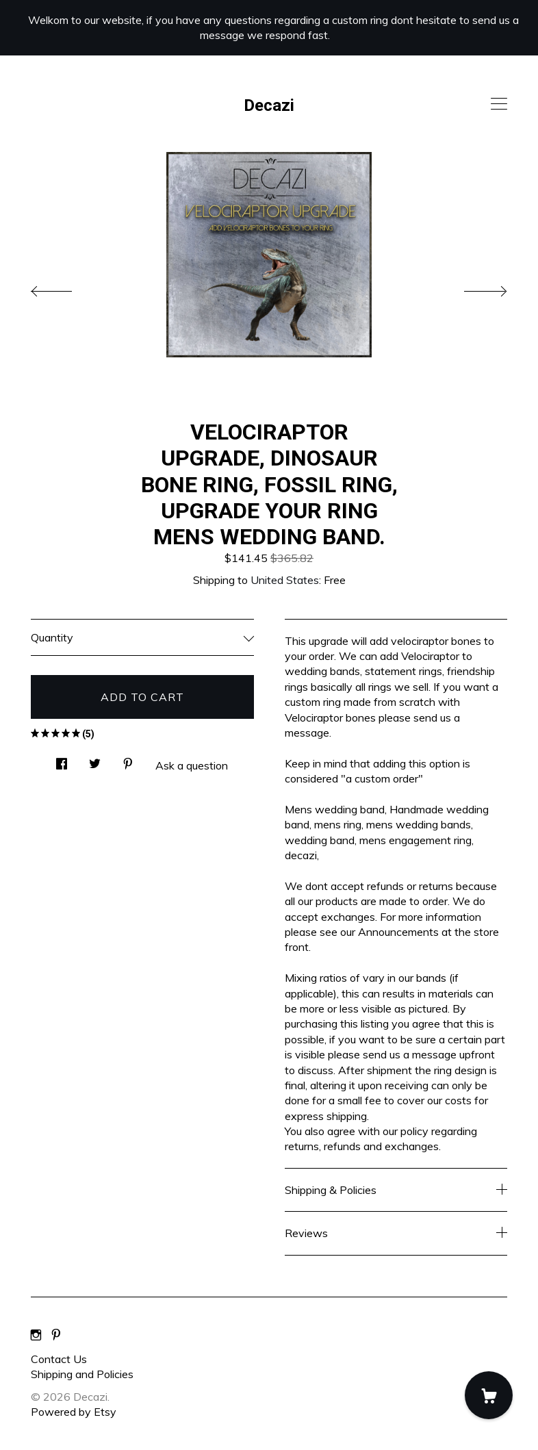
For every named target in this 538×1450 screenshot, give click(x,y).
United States (285, 580)
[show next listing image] (473, 287)
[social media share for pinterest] (128, 759)
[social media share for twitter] (95, 759)
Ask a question (191, 765)
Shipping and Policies (82, 1374)
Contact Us (59, 1359)
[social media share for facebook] (61, 759)
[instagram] (36, 1336)
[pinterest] (56, 1336)
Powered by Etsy (73, 1412)
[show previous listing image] (65, 287)
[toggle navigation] (499, 104)
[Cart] (489, 1395)
